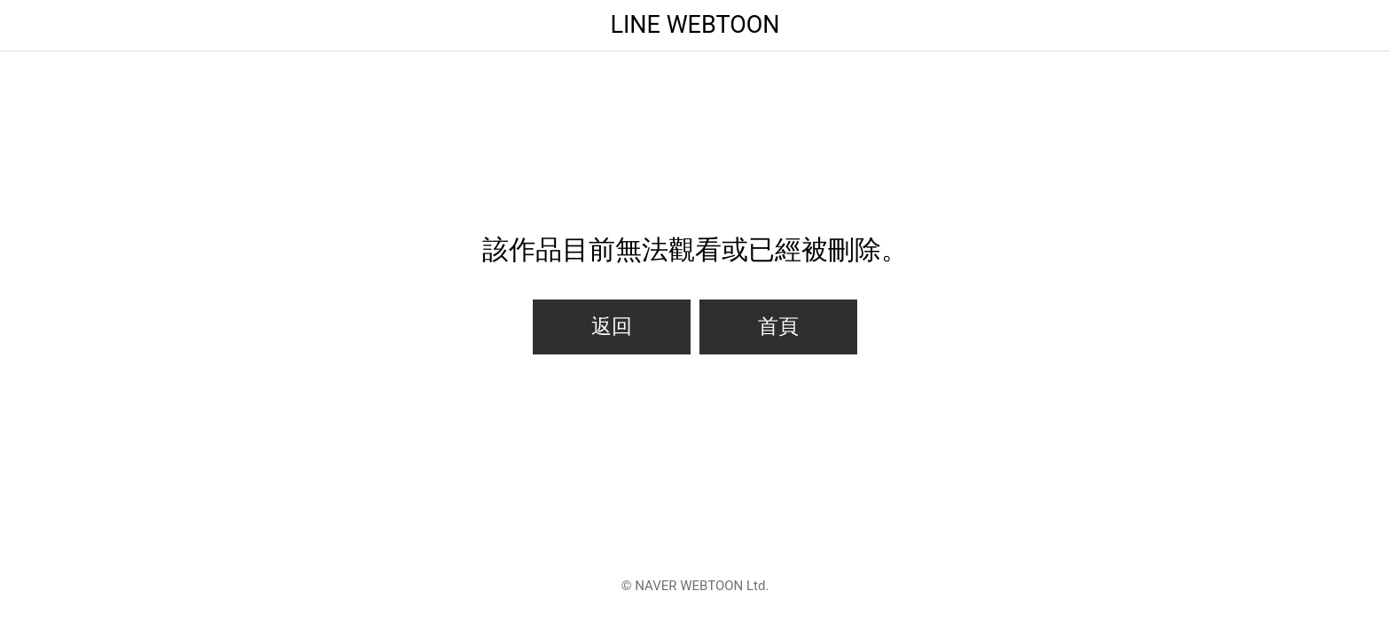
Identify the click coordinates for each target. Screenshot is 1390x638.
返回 (611, 326)
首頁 (778, 326)
